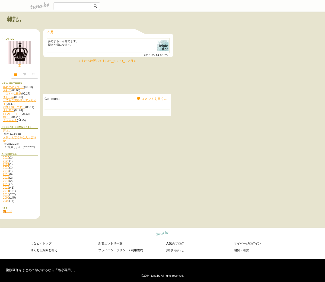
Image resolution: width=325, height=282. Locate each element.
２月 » (131, 61)
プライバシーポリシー (113, 250)
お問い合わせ (175, 250)
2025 (6, 157)
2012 (6, 187)
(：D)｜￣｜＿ (12, 113)
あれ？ (7, 90)
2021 (6, 164)
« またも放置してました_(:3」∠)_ (102, 61)
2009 (6, 197)
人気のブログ (175, 243)
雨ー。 (7, 117)
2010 (6, 194)
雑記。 (16, 19)
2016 (6, 174)
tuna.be (162, 234)
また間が (8, 110)
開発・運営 (241, 250)
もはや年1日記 (12, 93)
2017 (6, 171)
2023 (6, 161)
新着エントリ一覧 (110, 243)
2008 (6, 201)
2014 (6, 181)
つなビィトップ (40, 243)
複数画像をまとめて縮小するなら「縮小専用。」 (41, 270)
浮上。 (7, 130)
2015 (6, 177)
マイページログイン (247, 243)
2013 (6, 184)
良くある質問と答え (43, 250)
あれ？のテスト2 (13, 87)
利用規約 (137, 250)
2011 (6, 191)
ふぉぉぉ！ (10, 120)
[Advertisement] (265, 29)
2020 (6, 167)
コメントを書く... (152, 99)
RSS (7, 211)
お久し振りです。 (14, 107)
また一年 (8, 97)
